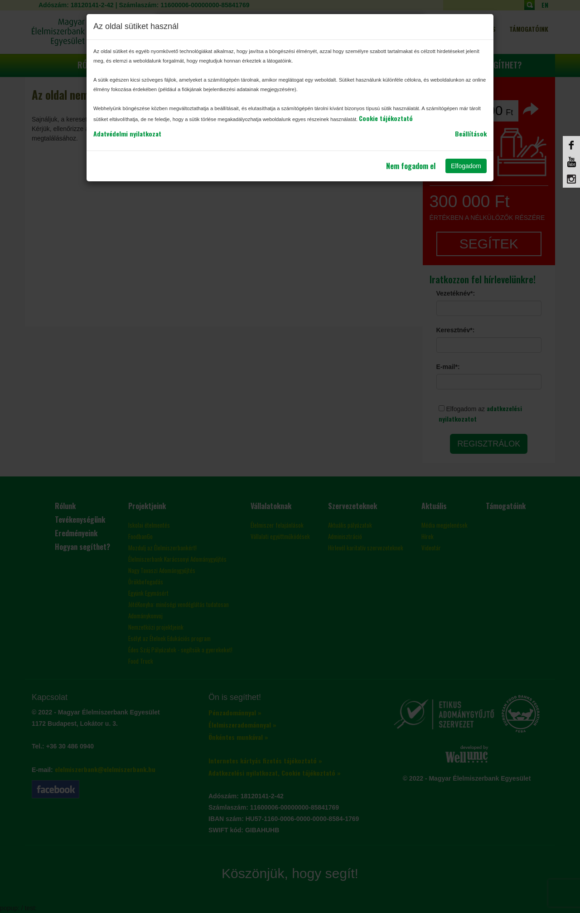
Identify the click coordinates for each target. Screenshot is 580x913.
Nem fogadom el (410, 165)
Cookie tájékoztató (386, 118)
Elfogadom (466, 166)
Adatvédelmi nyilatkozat (127, 133)
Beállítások (471, 133)
